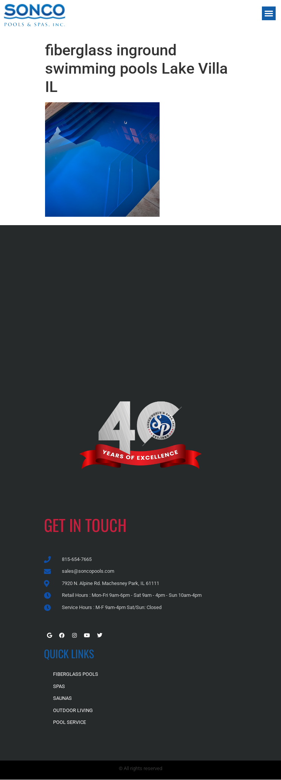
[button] (268, 13)
